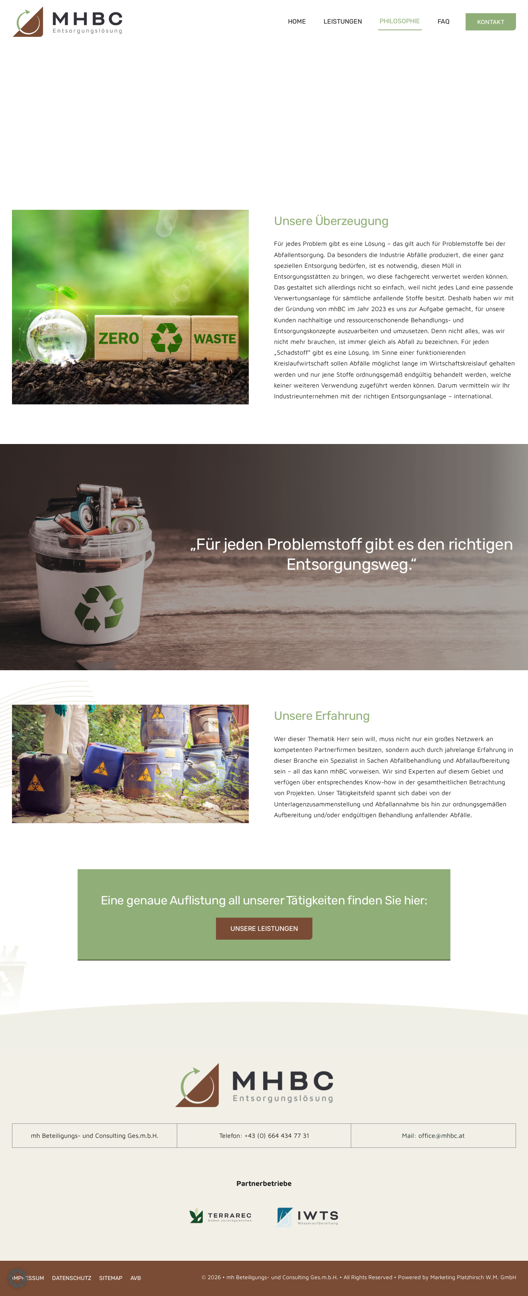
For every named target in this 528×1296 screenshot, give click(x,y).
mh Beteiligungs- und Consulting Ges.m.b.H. (94, 1135)
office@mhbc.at (441, 1135)
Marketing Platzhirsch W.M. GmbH (473, 1277)
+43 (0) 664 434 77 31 (276, 1135)
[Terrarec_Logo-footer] (220, 1208)
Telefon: (231, 1135)
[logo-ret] (67, 7)
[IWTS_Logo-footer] (307, 1208)
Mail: (410, 1135)
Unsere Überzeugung (331, 221)
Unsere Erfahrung (322, 716)
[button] (17, 1278)
